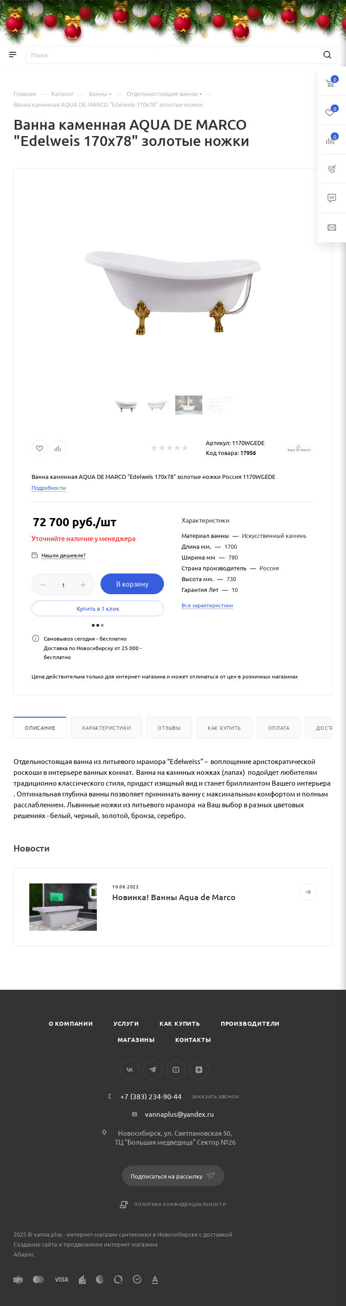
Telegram (153, 1069)
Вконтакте (130, 1069)
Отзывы (169, 727)
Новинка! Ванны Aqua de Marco (174, 897)
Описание (40, 727)
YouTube (176, 1069)
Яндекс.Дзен (199, 1069)
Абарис (24, 1254)
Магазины (136, 1039)
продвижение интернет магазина (111, 1244)
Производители (250, 1023)
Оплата (279, 727)
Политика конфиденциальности (180, 1204)
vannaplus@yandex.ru (179, 1114)
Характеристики (106, 727)
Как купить (224, 727)
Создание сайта (35, 1244)
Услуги (126, 1023)
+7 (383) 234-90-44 (151, 1096)
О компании (71, 1023)
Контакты (193, 1039)
